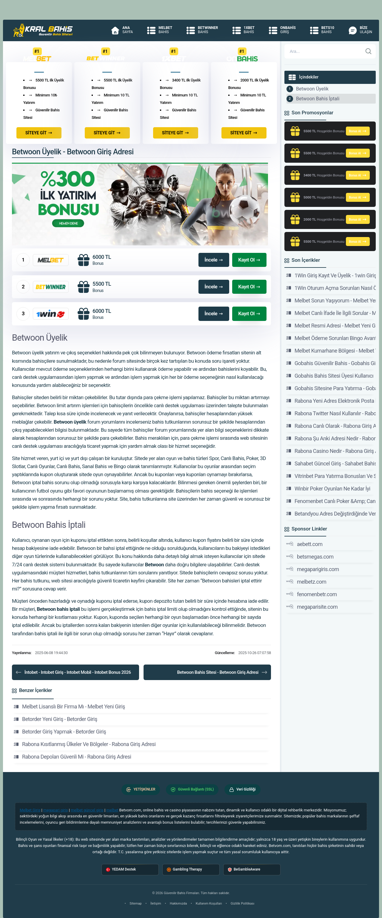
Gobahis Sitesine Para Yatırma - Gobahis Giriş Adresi (331, 388)
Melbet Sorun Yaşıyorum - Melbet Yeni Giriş (331, 300)
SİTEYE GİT (39, 132)
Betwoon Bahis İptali (317, 99)
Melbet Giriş (30, 810)
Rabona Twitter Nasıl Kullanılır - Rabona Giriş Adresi (331, 413)
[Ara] (368, 51)
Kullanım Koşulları (209, 903)
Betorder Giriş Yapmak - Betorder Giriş (60, 731)
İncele (213, 260)
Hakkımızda (178, 903)
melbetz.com (306, 581)
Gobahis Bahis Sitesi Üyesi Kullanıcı (329, 375)
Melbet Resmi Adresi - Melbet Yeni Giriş (331, 325)
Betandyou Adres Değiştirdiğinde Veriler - (331, 513)
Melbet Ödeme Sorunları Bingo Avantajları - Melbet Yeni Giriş (331, 337)
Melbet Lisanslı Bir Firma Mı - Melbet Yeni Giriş (69, 706)
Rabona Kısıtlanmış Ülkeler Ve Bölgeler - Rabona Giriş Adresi (84, 744)
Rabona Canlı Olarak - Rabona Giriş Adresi (331, 425)
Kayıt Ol (249, 260)
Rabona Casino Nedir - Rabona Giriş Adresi (331, 450)
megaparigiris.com (312, 569)
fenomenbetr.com (311, 594)
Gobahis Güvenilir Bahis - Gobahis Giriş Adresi (331, 363)
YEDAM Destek (121, 869)
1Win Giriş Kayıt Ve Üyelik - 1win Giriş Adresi (331, 275)
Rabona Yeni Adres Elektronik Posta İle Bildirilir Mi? (331, 400)
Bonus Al (358, 131)
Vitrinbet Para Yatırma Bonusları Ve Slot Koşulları (331, 475)
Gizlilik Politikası (242, 903)
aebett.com (304, 543)
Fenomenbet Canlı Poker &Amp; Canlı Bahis (331, 500)
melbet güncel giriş (87, 810)
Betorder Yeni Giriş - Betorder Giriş (55, 719)
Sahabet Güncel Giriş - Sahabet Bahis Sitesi (331, 463)
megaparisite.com (312, 606)
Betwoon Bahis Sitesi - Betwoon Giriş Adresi (222, 672)
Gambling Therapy (184, 869)
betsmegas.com (310, 556)
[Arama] (323, 51)
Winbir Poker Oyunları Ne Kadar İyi (328, 488)
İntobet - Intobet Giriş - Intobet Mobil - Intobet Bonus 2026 (73, 672)
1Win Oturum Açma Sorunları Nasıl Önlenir (331, 287)
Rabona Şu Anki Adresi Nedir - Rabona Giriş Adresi (331, 438)
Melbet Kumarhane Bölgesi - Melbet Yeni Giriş (331, 350)
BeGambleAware (244, 869)
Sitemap (135, 903)
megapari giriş (55, 810)
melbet (112, 810)
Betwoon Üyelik (312, 89)
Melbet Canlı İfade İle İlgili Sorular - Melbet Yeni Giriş (331, 312)
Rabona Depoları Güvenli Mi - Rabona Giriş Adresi (72, 756)
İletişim (155, 903)
